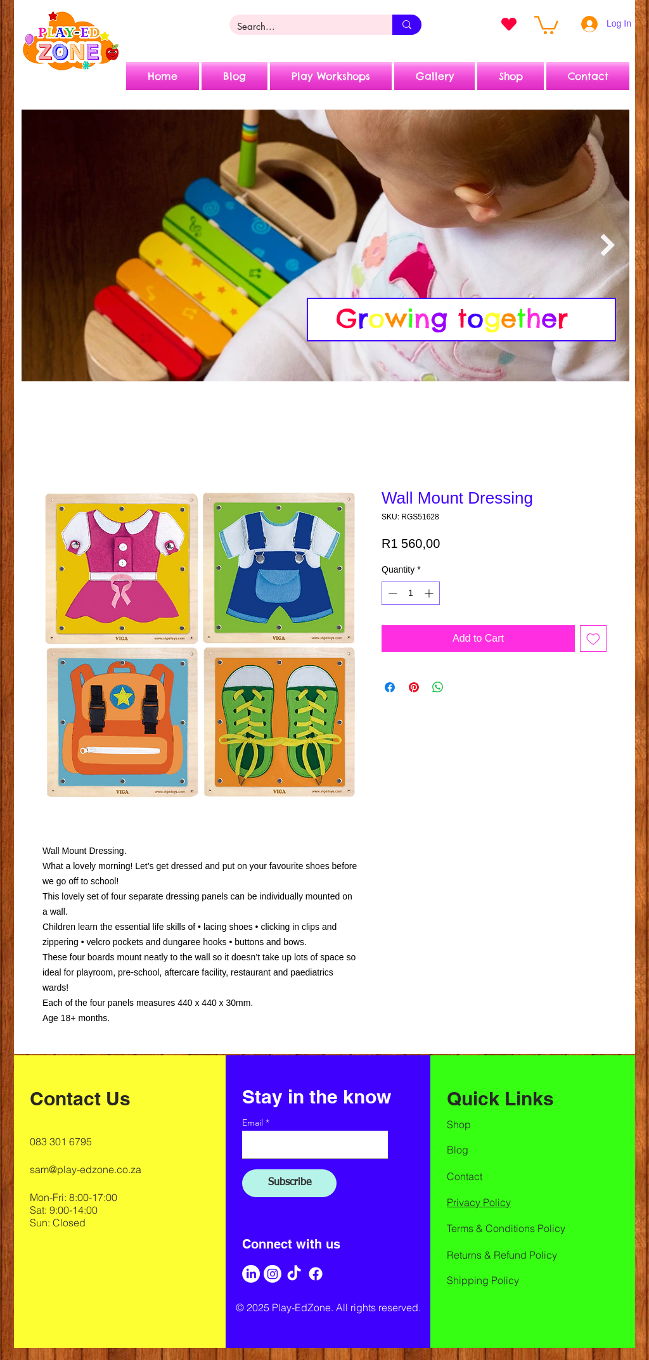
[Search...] (301, 26)
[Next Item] (607, 245)
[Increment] (430, 593)
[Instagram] (272, 1274)
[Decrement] (391, 593)
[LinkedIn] (251, 1274)
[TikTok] (294, 1274)
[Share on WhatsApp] (438, 687)
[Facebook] (315, 1274)
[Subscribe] (289, 1183)
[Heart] (509, 24)
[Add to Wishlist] (593, 638)
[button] (546, 24)
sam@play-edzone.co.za (85, 1169)
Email (252, 1122)
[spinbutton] (410, 593)
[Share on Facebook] (389, 687)
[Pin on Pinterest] (413, 687)
